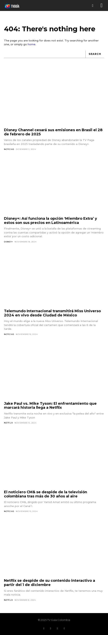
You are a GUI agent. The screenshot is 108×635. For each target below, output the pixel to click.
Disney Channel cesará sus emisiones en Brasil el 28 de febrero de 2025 (53, 132)
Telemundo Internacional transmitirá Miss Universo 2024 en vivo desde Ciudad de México (52, 313)
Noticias (9, 149)
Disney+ (8, 242)
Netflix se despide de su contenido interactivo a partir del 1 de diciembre (49, 582)
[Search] (94, 54)
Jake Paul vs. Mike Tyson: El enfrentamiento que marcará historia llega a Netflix (50, 405)
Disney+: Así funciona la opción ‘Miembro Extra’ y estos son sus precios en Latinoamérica (50, 220)
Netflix (8, 423)
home (31, 44)
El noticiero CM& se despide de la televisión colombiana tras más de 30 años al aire (45, 494)
